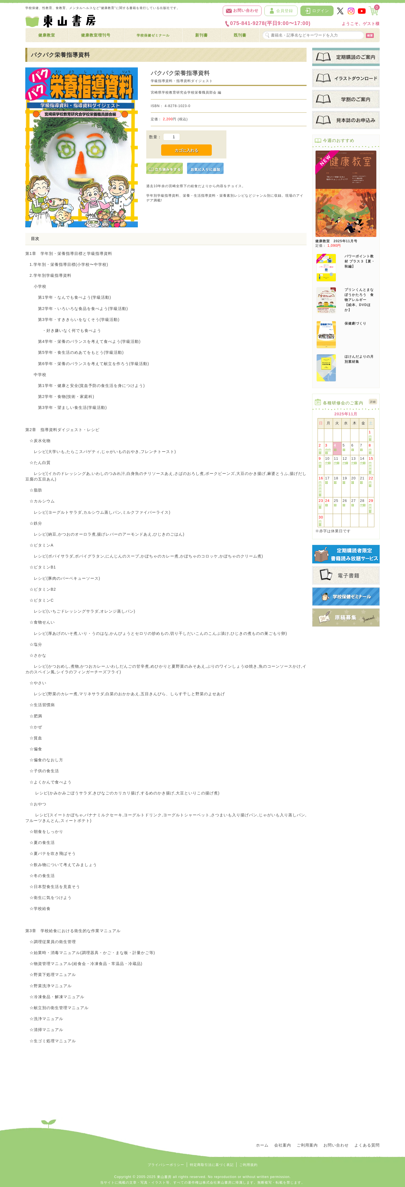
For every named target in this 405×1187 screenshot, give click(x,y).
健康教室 (46, 35)
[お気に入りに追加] (205, 168)
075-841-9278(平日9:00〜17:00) (267, 24)
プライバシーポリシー (166, 1165)
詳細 (373, 401)
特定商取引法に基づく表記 (212, 1165)
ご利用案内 (307, 1145)
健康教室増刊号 (96, 35)
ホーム (262, 1145)
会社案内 (282, 1145)
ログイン (317, 11)
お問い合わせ (242, 11)
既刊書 (240, 35)
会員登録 (281, 11)
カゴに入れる (186, 150)
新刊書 (201, 35)
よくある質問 (367, 1145)
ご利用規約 (248, 1165)
